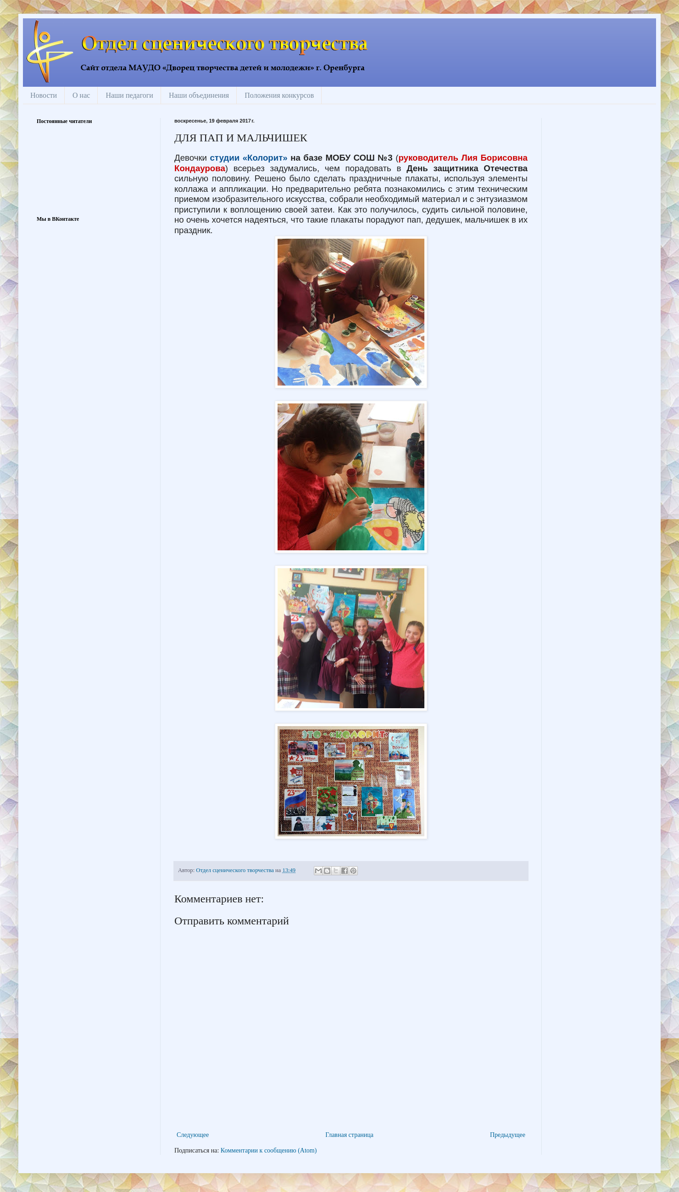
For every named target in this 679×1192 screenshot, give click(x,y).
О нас (81, 95)
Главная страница (349, 1134)
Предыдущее (507, 1134)
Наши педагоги (129, 95)
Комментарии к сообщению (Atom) (269, 1150)
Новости (43, 95)
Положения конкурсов (279, 95)
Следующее (193, 1134)
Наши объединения (199, 95)
